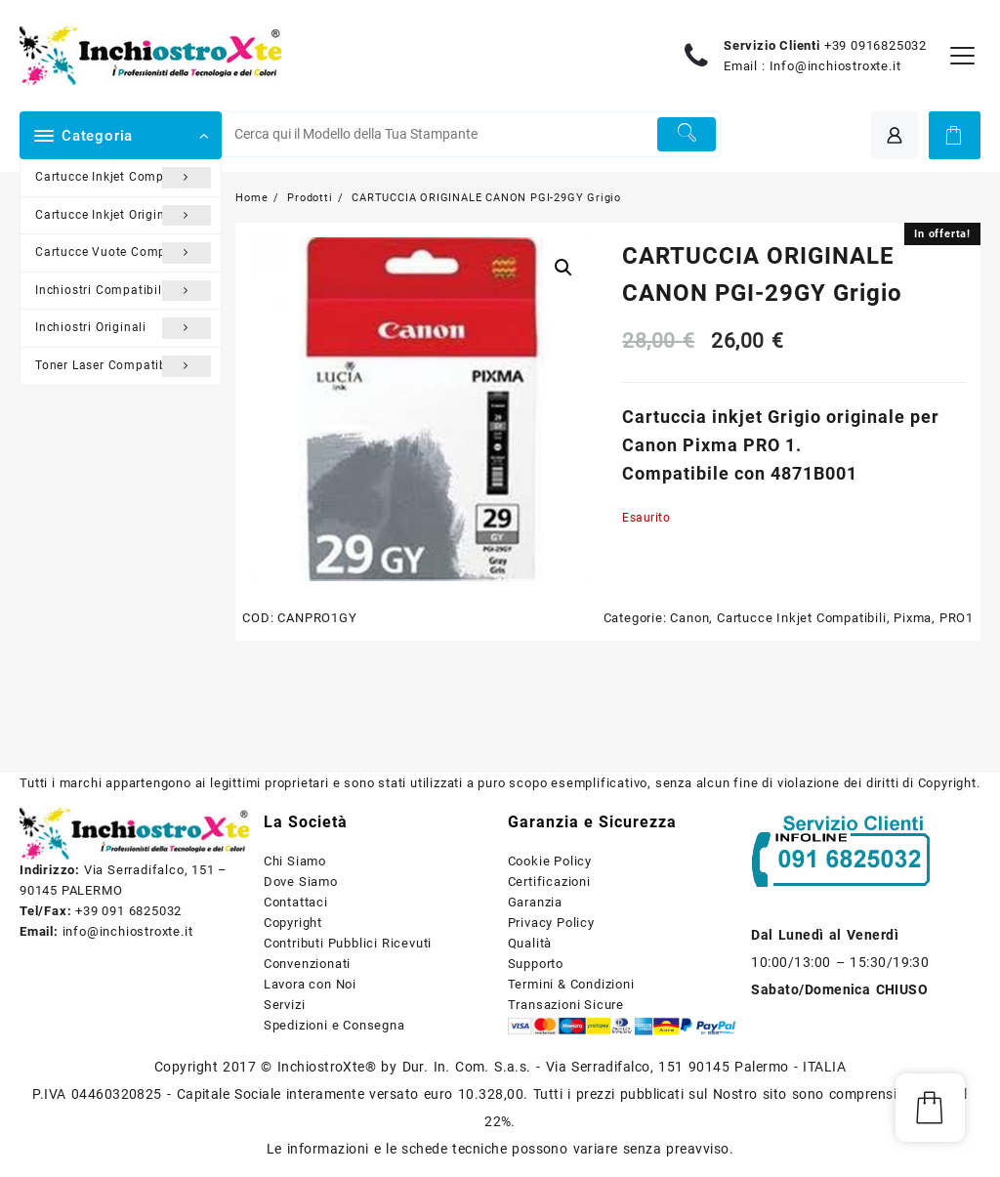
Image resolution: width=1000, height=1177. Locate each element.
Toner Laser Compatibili (123, 366)
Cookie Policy (550, 861)
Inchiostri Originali (123, 328)
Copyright (293, 922)
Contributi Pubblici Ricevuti (348, 943)
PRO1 (956, 617)
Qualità (530, 943)
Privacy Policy (551, 922)
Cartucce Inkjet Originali (123, 216)
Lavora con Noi (310, 984)
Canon (689, 617)
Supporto (535, 963)
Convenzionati (307, 963)
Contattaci (296, 902)
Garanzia (535, 902)
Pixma (913, 617)
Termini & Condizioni (571, 984)
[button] (563, 267)
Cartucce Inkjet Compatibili (123, 178)
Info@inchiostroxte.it (835, 66)
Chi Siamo (295, 861)
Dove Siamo (301, 881)
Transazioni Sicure (566, 1004)
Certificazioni (549, 881)
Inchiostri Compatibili (123, 291)
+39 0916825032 (875, 45)
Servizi (285, 1004)
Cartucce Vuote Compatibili (123, 253)
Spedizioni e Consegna (334, 1025)
